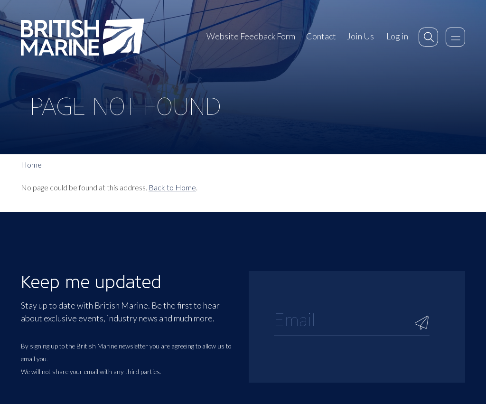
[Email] (352, 319)
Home (31, 164)
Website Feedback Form (250, 36)
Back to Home (172, 187)
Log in (397, 36)
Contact (321, 36)
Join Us (360, 36)
